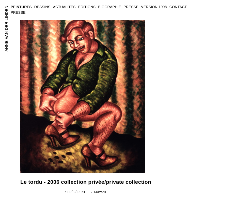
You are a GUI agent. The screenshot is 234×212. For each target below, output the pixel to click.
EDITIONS (87, 7)
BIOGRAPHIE (109, 7)
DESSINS (42, 7)
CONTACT (178, 7)
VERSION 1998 (154, 7)
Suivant (100, 191)
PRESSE (18, 12)
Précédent (77, 191)
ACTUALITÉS (64, 7)
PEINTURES (21, 7)
